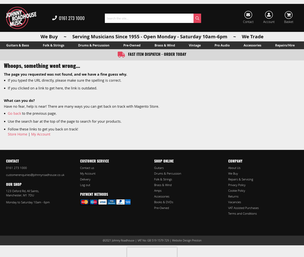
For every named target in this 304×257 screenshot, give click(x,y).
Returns (233, 196)
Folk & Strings (163, 179)
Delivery (85, 179)
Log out (85, 185)
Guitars (159, 168)
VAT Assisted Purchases (243, 208)
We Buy (233, 173)
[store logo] (21, 18)
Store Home (17, 134)
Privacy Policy (237, 185)
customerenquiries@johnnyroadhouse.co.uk (35, 175)
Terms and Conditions (242, 213)
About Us (234, 168)
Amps (158, 190)
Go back (14, 113)
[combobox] (153, 18)
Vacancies (234, 202)
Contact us (87, 168)
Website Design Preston (186, 240)
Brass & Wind (163, 185)
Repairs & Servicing (240, 179)
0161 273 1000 (68, 18)
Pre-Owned (161, 208)
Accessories (161, 196)
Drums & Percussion (167, 173)
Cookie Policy (236, 190)
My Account (40, 134)
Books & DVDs (163, 202)
